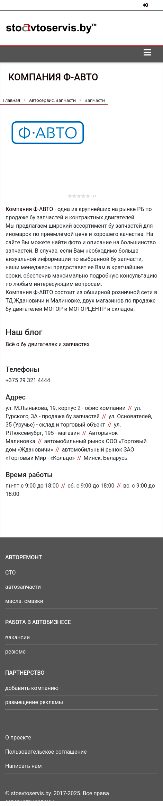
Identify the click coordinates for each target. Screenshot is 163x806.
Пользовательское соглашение (46, 751)
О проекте (18, 737)
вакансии (17, 637)
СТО (10, 572)
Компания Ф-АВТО (29, 209)
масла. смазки (24, 601)
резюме (15, 651)
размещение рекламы (34, 702)
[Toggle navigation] (147, 54)
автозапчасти (23, 587)
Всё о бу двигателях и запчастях (48, 344)
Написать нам (23, 766)
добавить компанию (31, 688)
